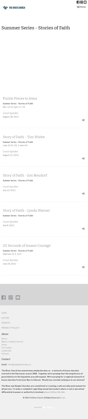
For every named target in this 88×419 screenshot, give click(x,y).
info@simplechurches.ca (19, 364)
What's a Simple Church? (12, 341)
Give (4, 312)
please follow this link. (55, 392)
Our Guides (6, 347)
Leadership (6, 350)
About (4, 338)
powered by (44, 407)
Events (5, 322)
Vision (4, 344)
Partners (5, 353)
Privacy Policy (10, 327)
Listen (5, 317)
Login (63, 398)
